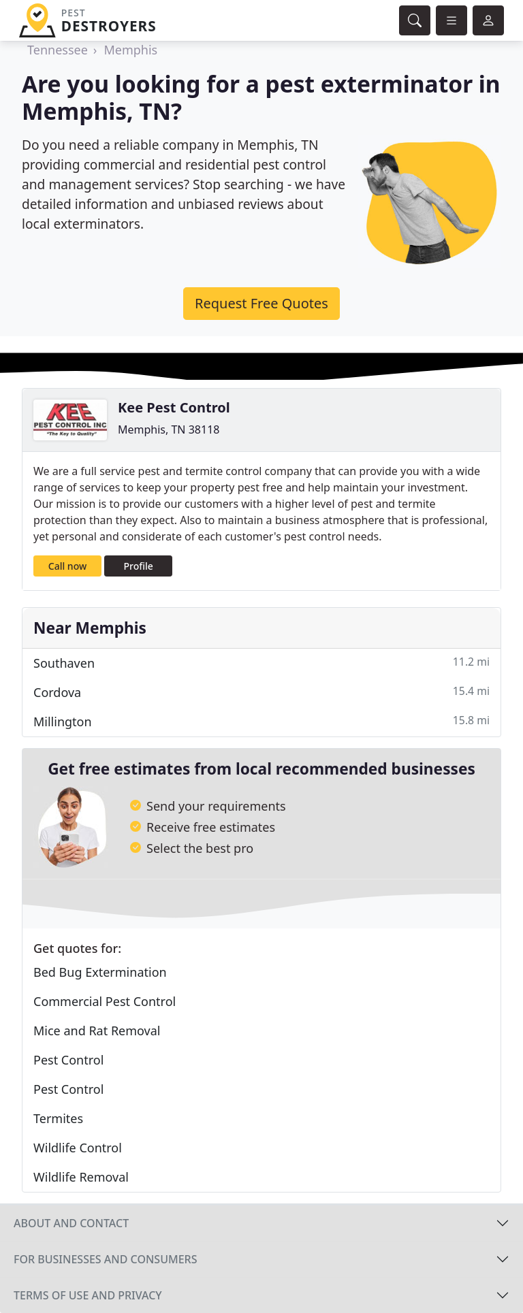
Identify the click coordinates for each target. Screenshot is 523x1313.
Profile (138, 566)
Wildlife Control (77, 1147)
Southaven (261, 662)
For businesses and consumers (105, 1259)
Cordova (261, 691)
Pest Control (68, 1060)
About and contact (71, 1223)
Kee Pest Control (174, 407)
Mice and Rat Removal (96, 1030)
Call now (67, 566)
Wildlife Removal (81, 1177)
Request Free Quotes (261, 303)
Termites (58, 1118)
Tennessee (57, 50)
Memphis (130, 50)
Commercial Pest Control (104, 1001)
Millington (261, 721)
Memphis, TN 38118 (168, 429)
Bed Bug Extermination (100, 972)
